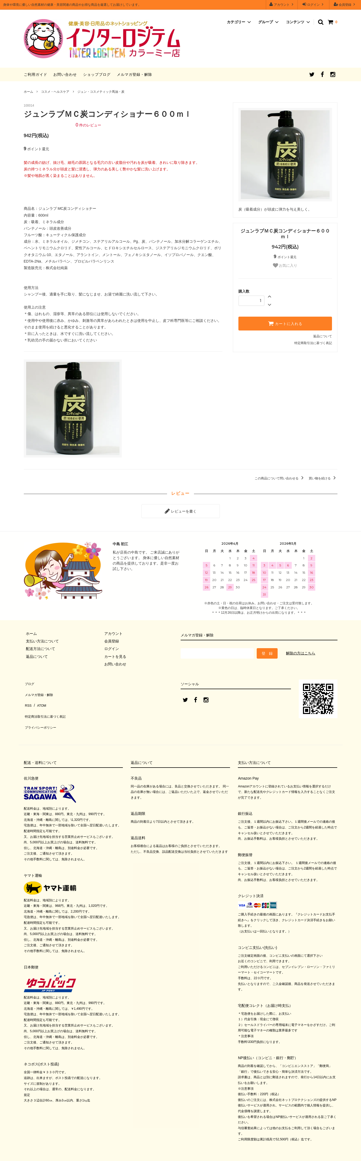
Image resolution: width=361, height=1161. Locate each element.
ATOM (39, 695)
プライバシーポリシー (42, 711)
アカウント (282, 4)
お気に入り (285, 265)
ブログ (29, 680)
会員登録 (345, 4)
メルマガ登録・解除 (134, 74)
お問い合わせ (65, 74)
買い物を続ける (323, 478)
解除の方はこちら (300, 651)
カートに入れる (285, 323)
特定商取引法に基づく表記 (313, 343)
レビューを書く (180, 510)
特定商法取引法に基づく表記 (47, 703)
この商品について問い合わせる (280, 478)
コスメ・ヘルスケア (55, 92)
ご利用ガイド (35, 74)
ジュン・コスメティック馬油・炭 (100, 92)
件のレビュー (88, 125)
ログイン (313, 4)
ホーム (28, 92)
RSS (27, 695)
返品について (322, 336)
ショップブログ (97, 74)
